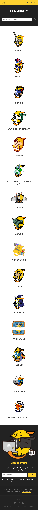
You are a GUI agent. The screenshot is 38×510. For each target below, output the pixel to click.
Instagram (22, 502)
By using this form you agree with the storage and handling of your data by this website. (19, 480)
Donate (22, 499)
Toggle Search (34, 2)
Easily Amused (10, 506)
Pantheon (21, 506)
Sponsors (26, 491)
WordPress (32, 506)
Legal (19, 499)
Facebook (19, 502)
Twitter (15, 502)
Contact (15, 499)
